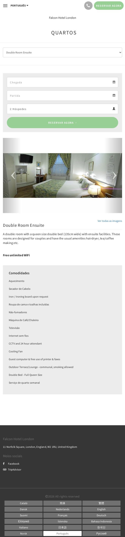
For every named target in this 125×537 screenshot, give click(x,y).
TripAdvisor (12, 469)
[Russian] (101, 533)
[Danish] (23, 509)
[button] (12, 175)
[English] (101, 509)
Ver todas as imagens (110, 221)
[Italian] (23, 527)
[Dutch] (62, 509)
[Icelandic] (62, 521)
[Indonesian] (101, 521)
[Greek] (23, 521)
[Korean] (101, 527)
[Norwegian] (23, 533)
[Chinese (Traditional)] (101, 503)
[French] (62, 515)
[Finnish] (23, 515)
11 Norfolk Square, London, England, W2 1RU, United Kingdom (40, 447)
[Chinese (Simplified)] (62, 503)
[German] (101, 515)
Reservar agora (61, 122)
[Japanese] (62, 527)
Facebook (11, 463)
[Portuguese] (62, 533)
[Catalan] (23, 503)
